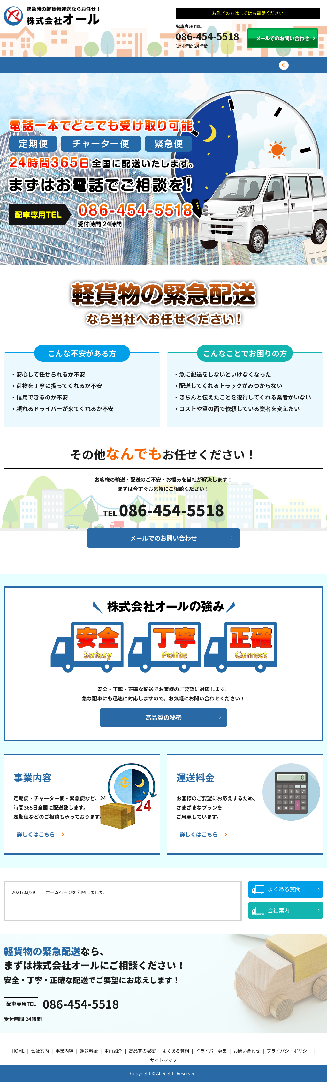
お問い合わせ (246, 1059)
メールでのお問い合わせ (163, 544)
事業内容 (94, 68)
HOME (33, 68)
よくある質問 (232, 68)
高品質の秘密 (192, 68)
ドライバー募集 (274, 68)
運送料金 (125, 68)
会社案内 (62, 68)
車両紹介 (156, 68)
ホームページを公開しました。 (77, 900)
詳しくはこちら (37, 843)
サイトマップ (163, 1068)
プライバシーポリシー (289, 1059)
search (302, 68)
